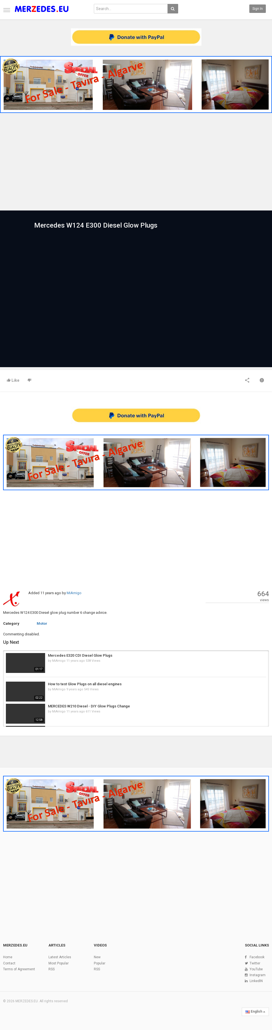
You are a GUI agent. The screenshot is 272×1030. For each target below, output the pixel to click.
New (97, 957)
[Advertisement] (136, 162)
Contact (9, 963)
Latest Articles (59, 957)
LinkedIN (256, 981)
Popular (99, 963)
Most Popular (58, 963)
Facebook (257, 957)
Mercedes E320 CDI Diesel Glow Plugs (80, 655)
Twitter (255, 963)
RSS (51, 969)
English (255, 1011)
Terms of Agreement (19, 969)
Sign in (257, 9)
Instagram (258, 975)
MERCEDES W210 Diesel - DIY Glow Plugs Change (89, 706)
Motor (42, 623)
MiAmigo (74, 593)
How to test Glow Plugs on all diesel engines (85, 684)
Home (7, 957)
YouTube (256, 969)
